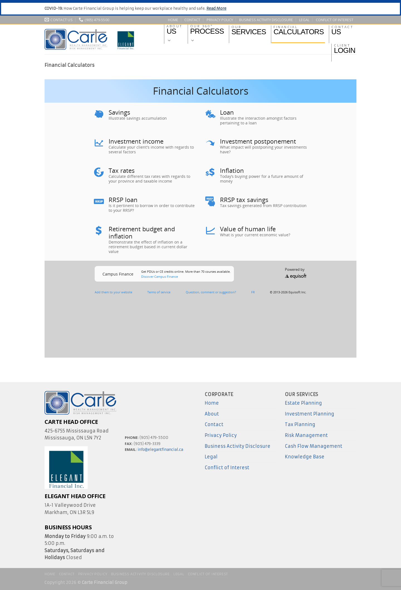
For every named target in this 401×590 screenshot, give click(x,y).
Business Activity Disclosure (266, 19)
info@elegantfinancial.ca (160, 449)
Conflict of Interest (334, 19)
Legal (304, 19)
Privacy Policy (220, 19)
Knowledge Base (304, 456)
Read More (216, 8)
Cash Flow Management (313, 446)
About (212, 414)
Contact (192, 19)
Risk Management (306, 435)
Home (173, 19)
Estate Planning (303, 403)
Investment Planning (309, 414)
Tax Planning (300, 424)
